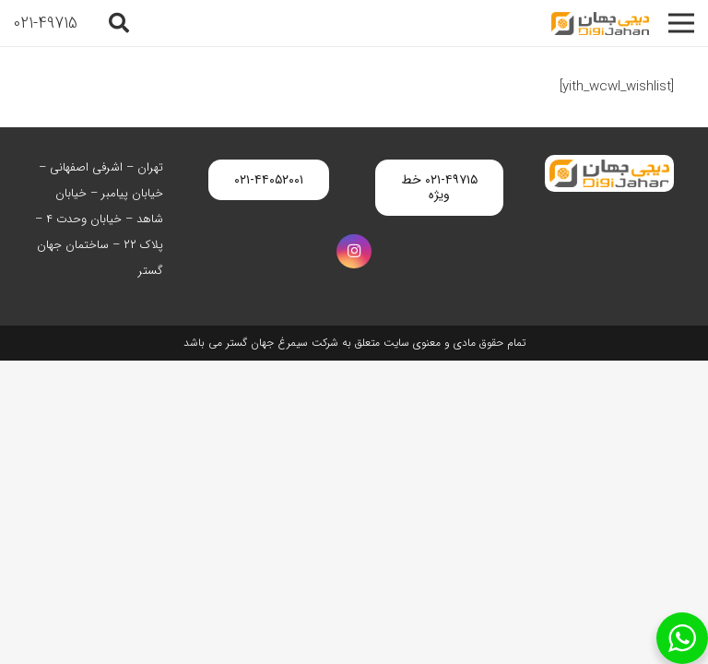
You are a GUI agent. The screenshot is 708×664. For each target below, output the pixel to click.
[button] (119, 23)
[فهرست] (681, 23)
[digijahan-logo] (600, 23)
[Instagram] (354, 251)
